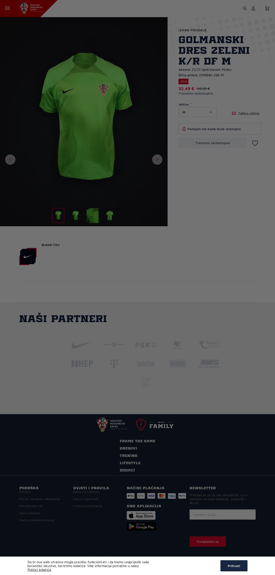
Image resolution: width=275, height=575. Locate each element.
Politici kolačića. (40, 570)
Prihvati (234, 566)
